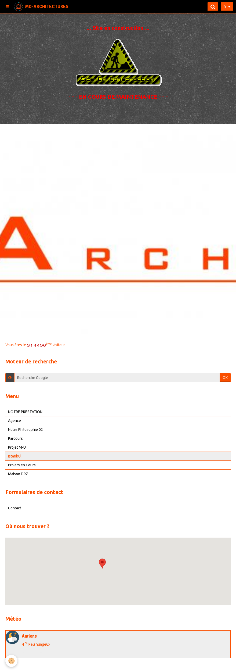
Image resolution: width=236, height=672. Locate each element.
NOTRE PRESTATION (25, 412)
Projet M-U (17, 447)
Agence (14, 421)
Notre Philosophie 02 (25, 429)
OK (225, 378)
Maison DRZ (18, 474)
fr (225, 7)
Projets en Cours (22, 465)
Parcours (15, 438)
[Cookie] (11, 661)
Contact (14, 508)
